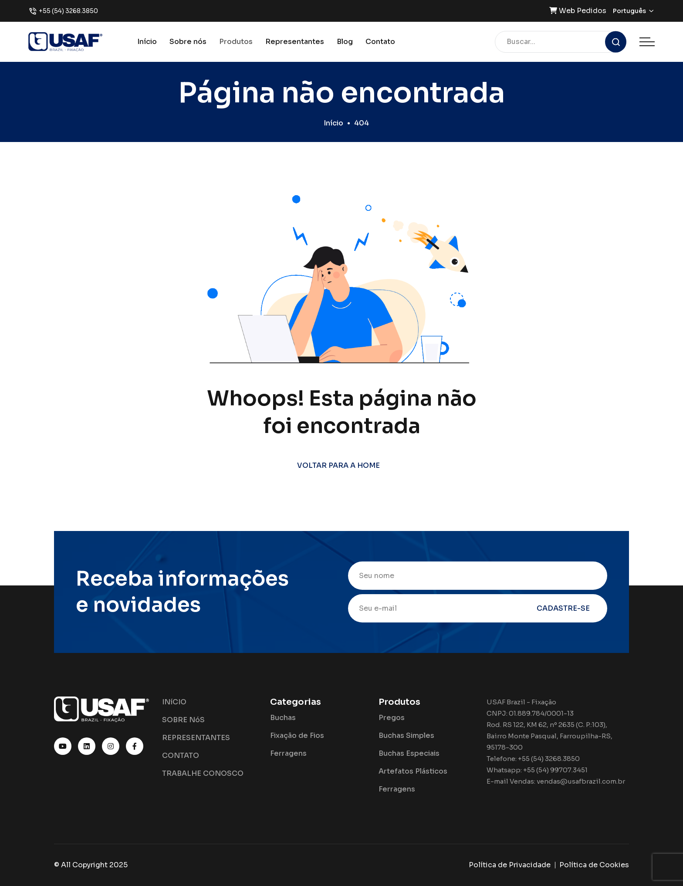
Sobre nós (187, 41)
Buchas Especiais (409, 753)
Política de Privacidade (510, 864)
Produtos (236, 41)
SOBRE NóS (183, 719)
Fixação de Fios (297, 735)
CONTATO (180, 755)
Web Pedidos (577, 10)
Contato (380, 41)
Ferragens (288, 753)
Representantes (294, 41)
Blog (345, 41)
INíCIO (174, 702)
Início (147, 41)
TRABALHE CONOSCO (202, 773)
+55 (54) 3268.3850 (68, 11)
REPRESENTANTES (196, 737)
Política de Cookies (594, 864)
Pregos (392, 717)
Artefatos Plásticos (413, 771)
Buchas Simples (406, 735)
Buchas (283, 717)
